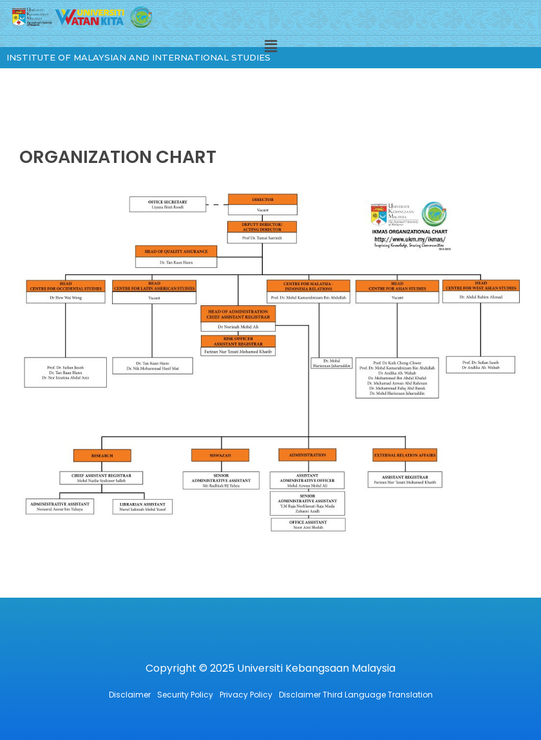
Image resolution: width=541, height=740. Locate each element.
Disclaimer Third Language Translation (356, 694)
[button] (270, 46)
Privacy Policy (246, 694)
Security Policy (185, 694)
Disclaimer (130, 694)
